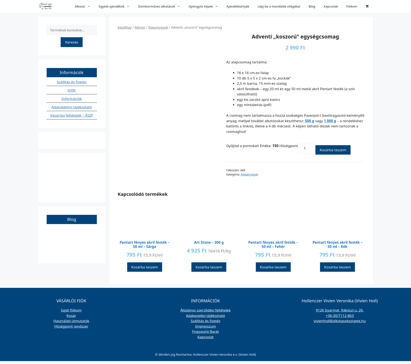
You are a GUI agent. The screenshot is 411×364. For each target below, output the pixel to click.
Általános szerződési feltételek (205, 310)
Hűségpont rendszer (71, 326)
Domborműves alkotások (161, 6)
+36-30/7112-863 (340, 315)
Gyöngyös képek (205, 6)
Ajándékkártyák (238, 6)
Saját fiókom (71, 310)
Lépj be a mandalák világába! (279, 6)
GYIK (72, 90)
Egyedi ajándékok (116, 6)
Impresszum (205, 326)
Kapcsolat (331, 6)
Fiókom (351, 6)
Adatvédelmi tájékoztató (71, 107)
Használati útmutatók (71, 320)
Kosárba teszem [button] (144, 267)
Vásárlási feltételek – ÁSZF (71, 115)
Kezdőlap (125, 27)
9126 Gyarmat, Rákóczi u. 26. (340, 310)
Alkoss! (85, 6)
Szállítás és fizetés (71, 81)
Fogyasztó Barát (205, 331)
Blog (312, 6)
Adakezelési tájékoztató (205, 315)
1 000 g (330, 120)
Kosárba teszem (333, 149)
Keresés (71, 42)
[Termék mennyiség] (306, 148)
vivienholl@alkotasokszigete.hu (340, 320)
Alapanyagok (158, 27)
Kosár (71, 315)
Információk (71, 98)
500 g (309, 120)
